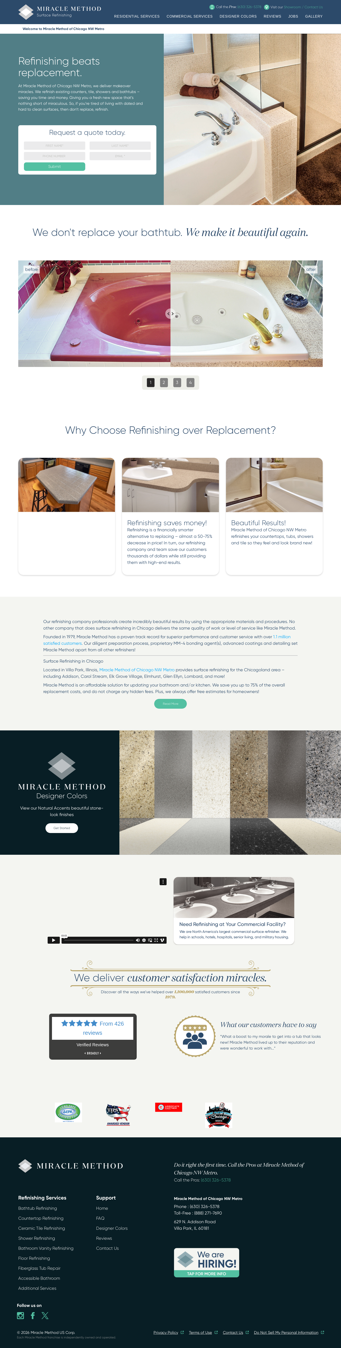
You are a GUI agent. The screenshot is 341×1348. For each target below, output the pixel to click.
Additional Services (37, 1288)
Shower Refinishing (36, 1238)
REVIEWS (272, 16)
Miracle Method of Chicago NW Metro (137, 669)
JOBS (293, 16)
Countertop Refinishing (41, 1218)
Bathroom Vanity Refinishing (46, 1248)
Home (102, 1208)
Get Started (61, 828)
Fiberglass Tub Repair (39, 1268)
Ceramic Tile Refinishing (41, 1228)
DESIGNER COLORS (238, 16)
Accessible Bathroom (39, 1278)
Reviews (104, 1238)
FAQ (100, 1218)
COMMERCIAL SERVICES (190, 16)
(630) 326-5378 (216, 1180)
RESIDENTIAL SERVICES (137, 16)
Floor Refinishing (34, 1258)
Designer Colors (112, 1228)
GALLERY (314, 16)
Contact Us (107, 1248)
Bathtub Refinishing (37, 1208)
